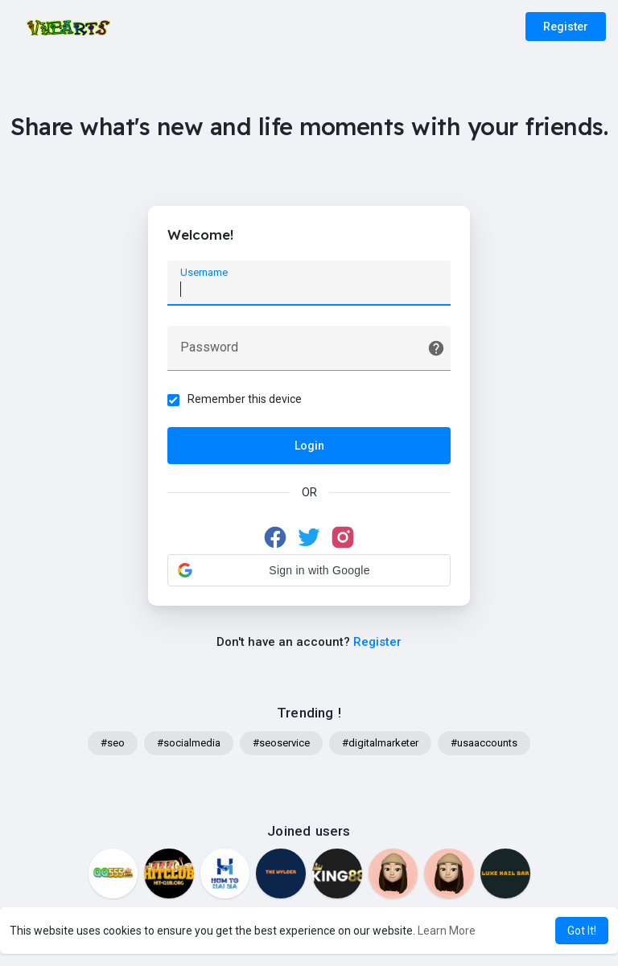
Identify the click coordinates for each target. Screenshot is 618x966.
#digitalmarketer (380, 744)
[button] (309, 571)
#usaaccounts (484, 744)
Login (309, 446)
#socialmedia (188, 744)
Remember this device (245, 399)
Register (565, 26)
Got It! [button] (581, 930)
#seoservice (281, 744)
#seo (113, 744)
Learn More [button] (447, 930)
